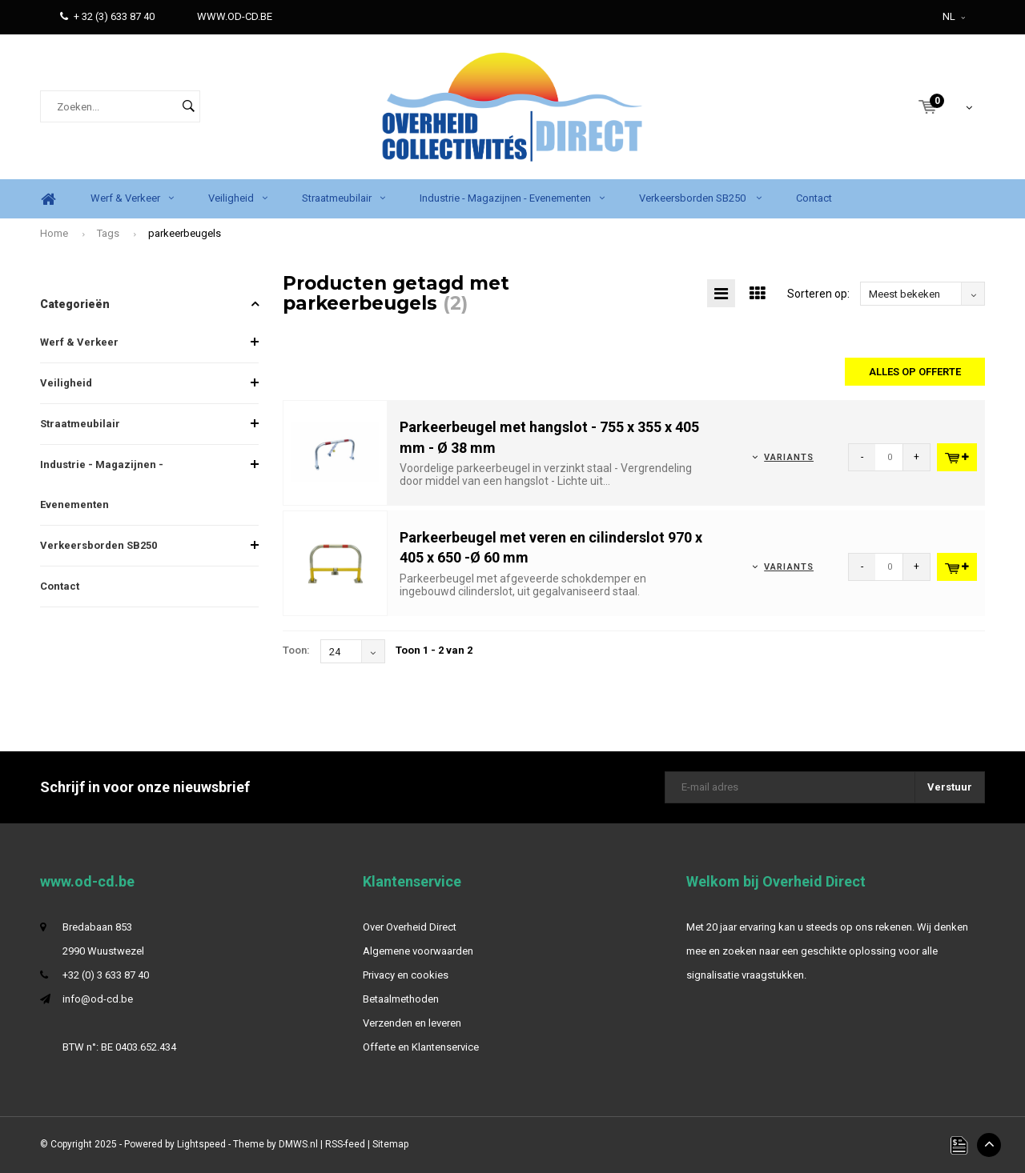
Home (48, 198)
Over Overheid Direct (409, 927)
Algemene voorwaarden (418, 951)
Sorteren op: (818, 293)
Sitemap (390, 1144)
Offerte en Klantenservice (421, 1047)
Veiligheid (237, 198)
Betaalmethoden (401, 999)
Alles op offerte (915, 372)
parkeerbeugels (184, 233)
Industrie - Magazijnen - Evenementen (512, 198)
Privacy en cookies (405, 975)
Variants (789, 457)
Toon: (296, 650)
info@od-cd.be (97, 999)
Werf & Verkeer (132, 198)
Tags (108, 233)
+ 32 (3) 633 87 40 (107, 16)
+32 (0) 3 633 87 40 (105, 975)
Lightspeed (201, 1144)
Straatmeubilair (343, 198)
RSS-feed (345, 1144)
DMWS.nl (298, 1144)
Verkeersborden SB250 (700, 198)
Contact (814, 198)
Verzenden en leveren (412, 1023)
